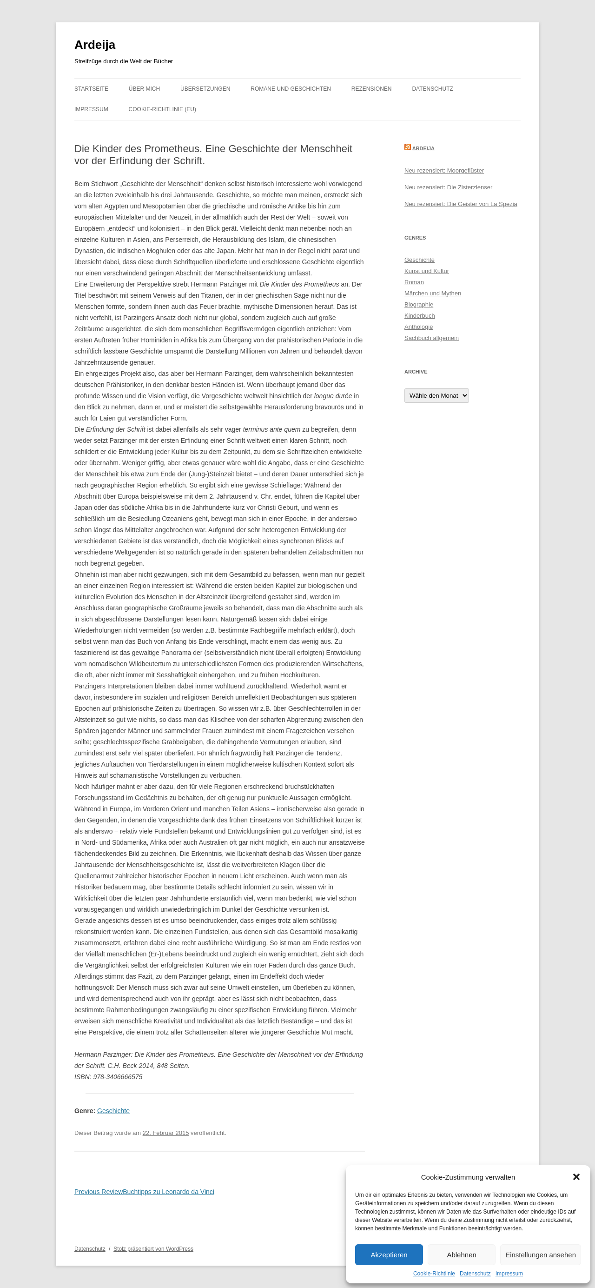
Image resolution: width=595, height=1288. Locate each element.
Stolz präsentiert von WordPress (153, 1249)
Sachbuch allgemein (431, 337)
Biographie (418, 304)
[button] (576, 1176)
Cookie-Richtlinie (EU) (162, 109)
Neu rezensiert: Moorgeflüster (444, 170)
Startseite (91, 89)
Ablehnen (461, 1255)
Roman (414, 282)
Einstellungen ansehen (540, 1255)
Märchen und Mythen (432, 293)
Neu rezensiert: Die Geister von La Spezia (460, 203)
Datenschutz (475, 1273)
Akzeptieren (388, 1255)
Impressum (509, 1273)
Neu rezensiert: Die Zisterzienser (448, 187)
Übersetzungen (205, 89)
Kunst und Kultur (426, 270)
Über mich (144, 89)
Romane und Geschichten (291, 89)
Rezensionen (371, 89)
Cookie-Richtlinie (434, 1273)
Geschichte (113, 1110)
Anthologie (418, 326)
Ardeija (94, 45)
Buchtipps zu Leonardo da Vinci (144, 1191)
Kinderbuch (419, 315)
